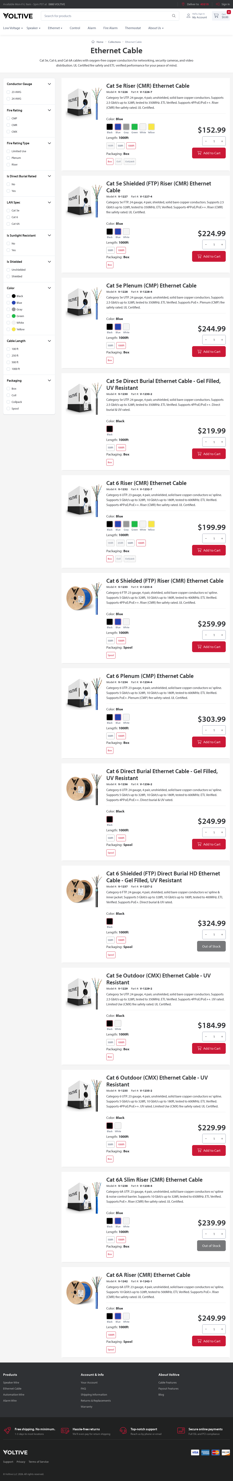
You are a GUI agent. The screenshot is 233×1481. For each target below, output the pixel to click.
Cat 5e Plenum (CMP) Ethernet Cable (151, 285)
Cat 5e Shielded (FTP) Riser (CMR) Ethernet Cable (158, 187)
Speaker (32, 28)
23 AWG (16, 92)
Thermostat (133, 28)
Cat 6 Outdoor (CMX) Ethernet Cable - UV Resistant (157, 1081)
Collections (114, 41)
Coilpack (17, 402)
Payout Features (168, 1388)
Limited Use (19, 151)
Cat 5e (15, 210)
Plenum (16, 158)
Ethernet (54, 28)
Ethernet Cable (12, 1388)
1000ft (131, 145)
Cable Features (167, 1382)
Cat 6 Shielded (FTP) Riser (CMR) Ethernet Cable (164, 580)
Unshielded (19, 270)
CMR (14, 125)
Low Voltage (11, 28)
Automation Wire (13, 1394)
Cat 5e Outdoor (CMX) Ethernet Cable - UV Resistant (158, 979)
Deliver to (195, 4)
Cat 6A (16, 224)
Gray (126, 132)
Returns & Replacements (96, 1400)
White (143, 132)
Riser (15, 164)
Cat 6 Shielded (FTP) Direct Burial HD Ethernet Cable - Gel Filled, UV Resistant (163, 877)
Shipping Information (94, 1394)
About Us (154, 28)
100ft (110, 145)
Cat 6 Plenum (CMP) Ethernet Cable (150, 675)
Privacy (21, 1462)
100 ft (15, 349)
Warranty (86, 1406)
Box (14, 388)
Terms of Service (39, 1462)
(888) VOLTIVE (56, 4)
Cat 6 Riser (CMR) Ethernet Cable (146, 482)
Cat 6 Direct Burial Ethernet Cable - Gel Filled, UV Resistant (162, 774)
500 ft (15, 362)
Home (97, 41)
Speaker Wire (11, 1382)
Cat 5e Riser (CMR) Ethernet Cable (147, 85)
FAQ (83, 1388)
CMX (14, 131)
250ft (120, 542)
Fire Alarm (110, 28)
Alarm (92, 28)
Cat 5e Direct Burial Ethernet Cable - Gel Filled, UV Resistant (163, 384)
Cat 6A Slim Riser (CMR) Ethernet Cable (154, 1179)
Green (134, 132)
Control (75, 28)
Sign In (223, 4)
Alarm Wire (10, 1400)
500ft (120, 145)
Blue (118, 132)
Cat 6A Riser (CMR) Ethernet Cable (148, 1274)
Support (8, 1462)
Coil (14, 395)
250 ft (15, 355)
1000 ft (16, 369)
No (13, 184)
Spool (15, 408)
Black (110, 132)
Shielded (17, 276)
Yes (14, 191)
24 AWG (16, 98)
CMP (14, 118)
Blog (161, 1394)
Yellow (151, 132)
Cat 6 (15, 217)
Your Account (89, 1382)
